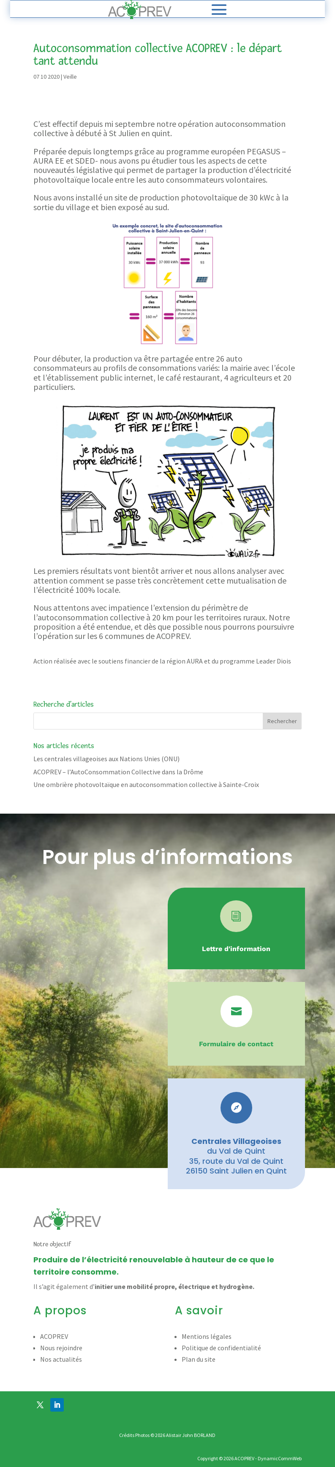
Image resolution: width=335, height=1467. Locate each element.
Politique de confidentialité (221, 1348)
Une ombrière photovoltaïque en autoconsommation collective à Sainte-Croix (146, 784)
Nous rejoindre (61, 1348)
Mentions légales (207, 1336)
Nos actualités (61, 1359)
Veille (70, 76)
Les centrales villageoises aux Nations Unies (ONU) (106, 758)
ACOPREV (54, 1336)
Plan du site (198, 1359)
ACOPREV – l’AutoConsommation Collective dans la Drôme (118, 772)
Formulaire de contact (236, 1044)
